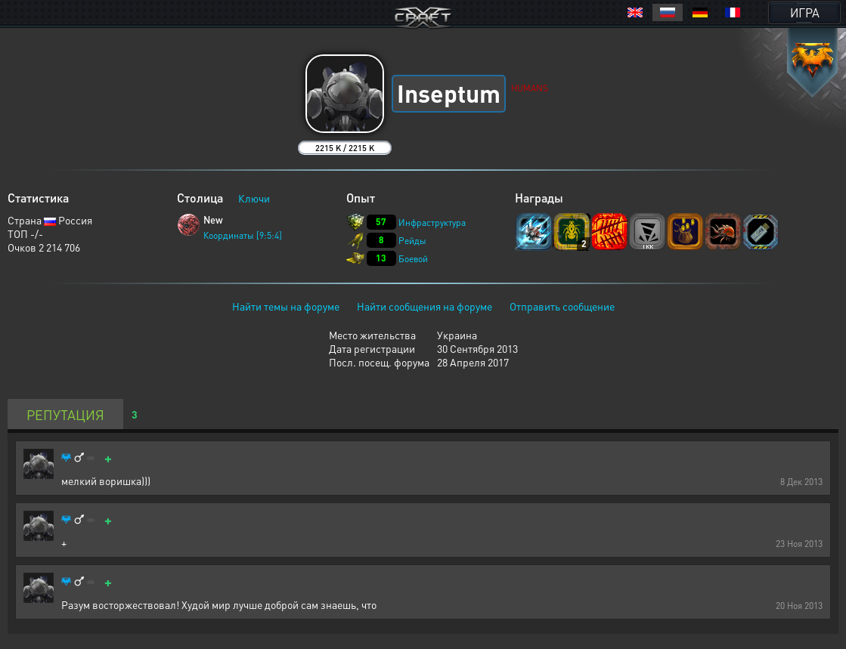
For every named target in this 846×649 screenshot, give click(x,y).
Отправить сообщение (562, 306)
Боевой (413, 258)
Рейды (412, 240)
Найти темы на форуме (285, 306)
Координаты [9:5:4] (242, 235)
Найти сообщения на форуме (424, 306)
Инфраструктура (432, 222)
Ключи (254, 198)
